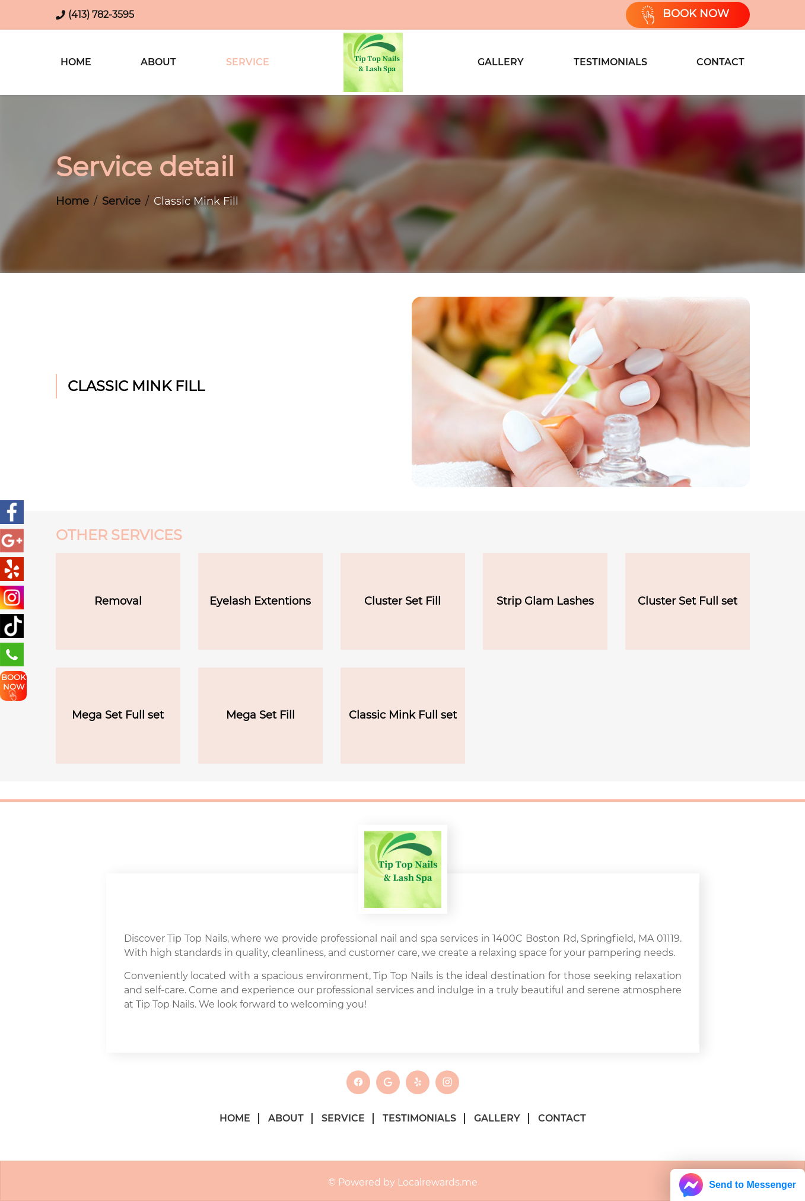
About (158, 62)
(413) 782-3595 (101, 14)
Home (76, 62)
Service (247, 62)
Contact (720, 62)
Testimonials (610, 62)
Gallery (501, 62)
